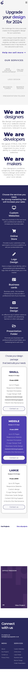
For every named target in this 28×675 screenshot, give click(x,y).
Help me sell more (14, 52)
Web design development (9, 70)
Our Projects (5, 526)
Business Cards (7, 87)
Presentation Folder (14, 96)
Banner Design (20, 87)
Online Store (20, 70)
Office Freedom (9, 659)
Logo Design (14, 79)
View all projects (22, 526)
